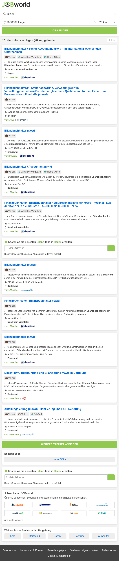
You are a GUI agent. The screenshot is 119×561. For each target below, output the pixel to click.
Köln (12, 536)
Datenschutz (9, 550)
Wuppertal (103, 536)
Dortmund (34, 536)
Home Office (59, 459)
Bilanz (10, 40)
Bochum (79, 536)
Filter (112, 40)
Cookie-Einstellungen (59, 556)
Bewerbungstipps (56, 550)
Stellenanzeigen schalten (84, 550)
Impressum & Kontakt (32, 550)
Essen (57, 536)
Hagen (29, 40)
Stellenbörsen (109, 550)
